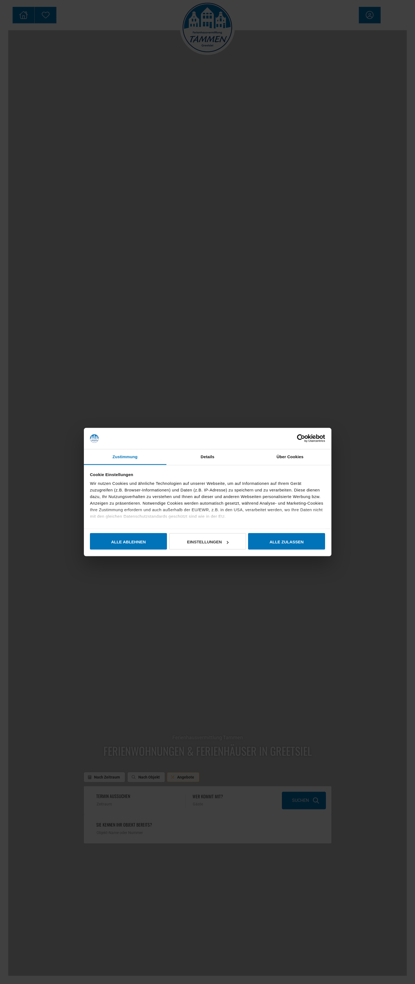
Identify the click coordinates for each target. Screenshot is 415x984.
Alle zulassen (287, 542)
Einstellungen (208, 542)
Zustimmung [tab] (125, 456)
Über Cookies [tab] (290, 456)
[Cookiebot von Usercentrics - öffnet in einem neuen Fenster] (301, 438)
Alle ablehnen (128, 542)
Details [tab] (208, 456)
